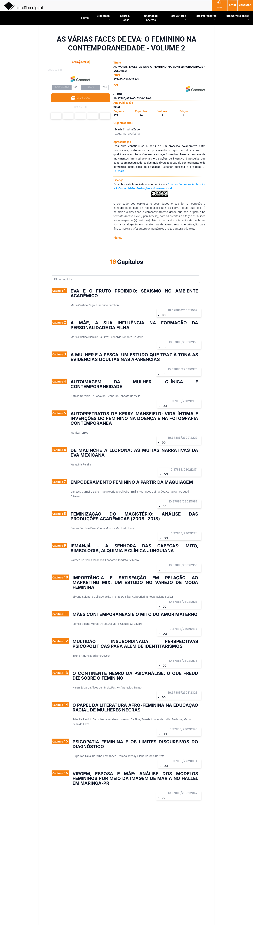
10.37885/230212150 (183, 401)
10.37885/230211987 (183, 501)
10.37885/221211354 (183, 761)
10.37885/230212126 (183, 602)
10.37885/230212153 (183, 565)
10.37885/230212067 (182, 793)
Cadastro (245, 5)
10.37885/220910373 (182, 369)
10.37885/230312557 (182, 310)
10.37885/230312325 (182, 693)
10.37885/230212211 (183, 533)
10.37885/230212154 (183, 629)
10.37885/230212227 (182, 438)
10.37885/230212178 (183, 661)
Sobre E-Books (125, 18)
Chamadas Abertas (151, 18)
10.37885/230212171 (183, 470)
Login (232, 5)
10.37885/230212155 (183, 342)
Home (85, 17)
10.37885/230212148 (183, 729)
